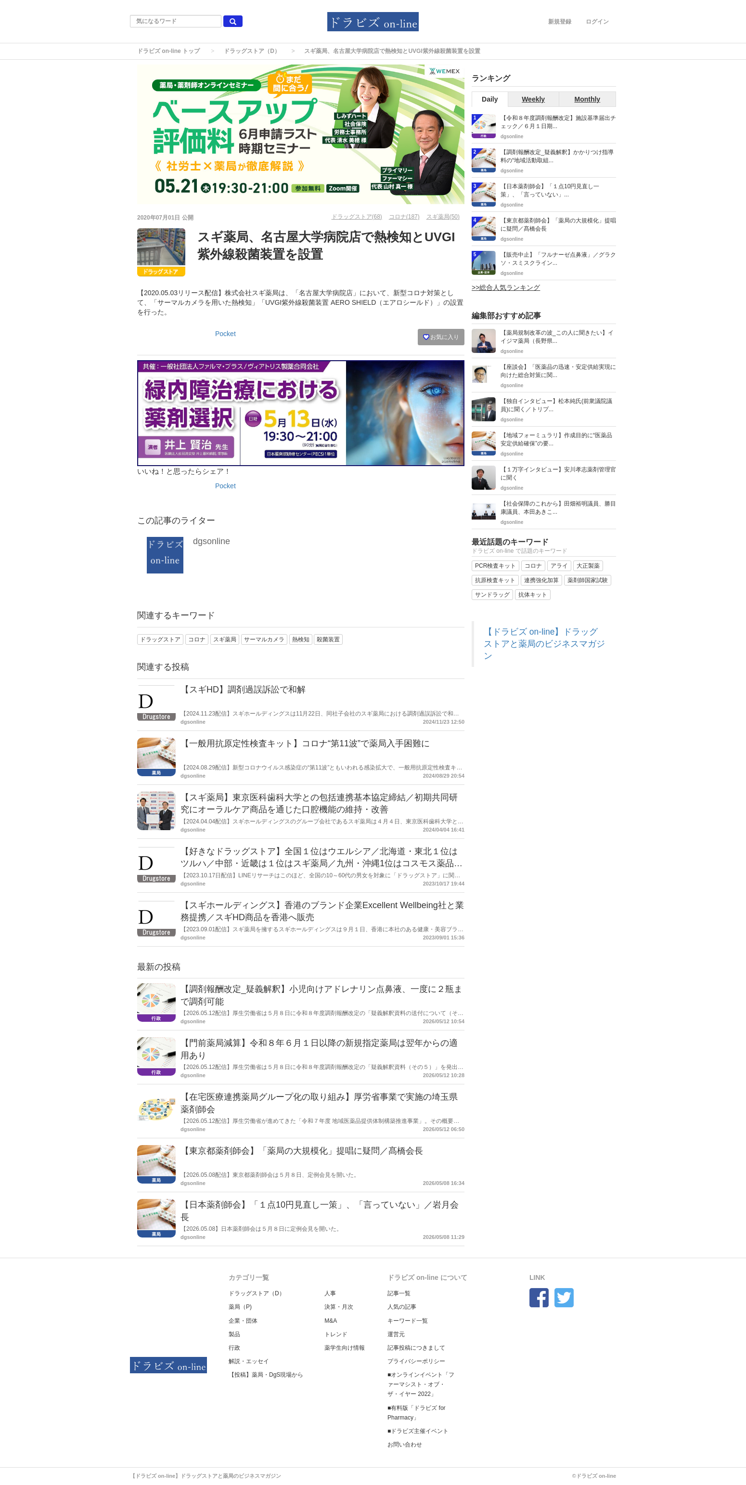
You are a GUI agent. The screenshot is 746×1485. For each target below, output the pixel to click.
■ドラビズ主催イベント (418, 1431)
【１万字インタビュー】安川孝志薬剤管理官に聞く (558, 473)
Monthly (588, 99)
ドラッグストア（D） (252, 51)
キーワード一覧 (407, 1320)
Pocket (225, 334)
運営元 (396, 1334)
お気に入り (441, 337)
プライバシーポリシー (416, 1361)
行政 (234, 1347)
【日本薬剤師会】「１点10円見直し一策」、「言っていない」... (550, 190)
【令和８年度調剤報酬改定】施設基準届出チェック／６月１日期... (558, 122)
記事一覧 (399, 1293)
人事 (330, 1293)
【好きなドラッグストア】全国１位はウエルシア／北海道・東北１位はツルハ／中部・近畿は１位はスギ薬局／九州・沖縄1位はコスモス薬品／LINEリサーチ (321, 864)
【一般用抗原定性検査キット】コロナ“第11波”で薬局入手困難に (305, 743)
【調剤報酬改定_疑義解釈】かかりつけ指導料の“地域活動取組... (557, 156)
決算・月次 (338, 1306)
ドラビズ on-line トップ (168, 51)
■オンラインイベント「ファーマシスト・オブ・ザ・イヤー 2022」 (420, 1384)
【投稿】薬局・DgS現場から (266, 1374)
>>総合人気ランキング (506, 287)
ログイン (597, 21)
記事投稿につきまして (416, 1347)
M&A (330, 1320)
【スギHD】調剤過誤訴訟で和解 (243, 689)
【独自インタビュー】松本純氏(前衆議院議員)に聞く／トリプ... (556, 405)
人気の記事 (401, 1306)
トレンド (335, 1334)
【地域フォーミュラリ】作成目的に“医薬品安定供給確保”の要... (556, 439)
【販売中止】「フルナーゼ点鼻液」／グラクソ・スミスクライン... (558, 258)
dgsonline (211, 541)
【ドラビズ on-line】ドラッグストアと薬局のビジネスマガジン (544, 644)
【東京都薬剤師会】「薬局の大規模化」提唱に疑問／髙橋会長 (301, 1151)
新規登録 (559, 21)
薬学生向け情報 (344, 1347)
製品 (234, 1334)
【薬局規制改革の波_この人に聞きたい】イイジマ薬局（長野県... (557, 336)
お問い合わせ (404, 1444)
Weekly (533, 99)
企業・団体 (243, 1320)
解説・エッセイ (249, 1361)
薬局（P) (240, 1306)
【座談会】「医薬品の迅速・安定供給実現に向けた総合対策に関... (558, 371)
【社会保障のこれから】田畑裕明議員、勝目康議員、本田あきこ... (558, 507)
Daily (490, 99)
